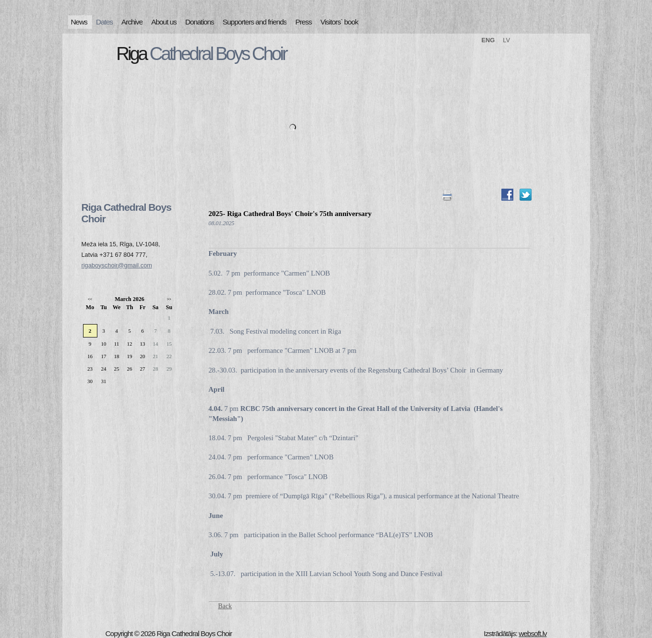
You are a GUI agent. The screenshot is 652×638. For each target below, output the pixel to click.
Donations (199, 22)
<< (90, 299)
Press (303, 22)
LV (506, 40)
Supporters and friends (254, 22)
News (79, 22)
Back (225, 606)
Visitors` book (339, 22)
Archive (131, 22)
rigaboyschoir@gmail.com (117, 265)
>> (169, 299)
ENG (488, 40)
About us (164, 22)
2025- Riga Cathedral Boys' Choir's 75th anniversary (290, 213)
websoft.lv (532, 633)
